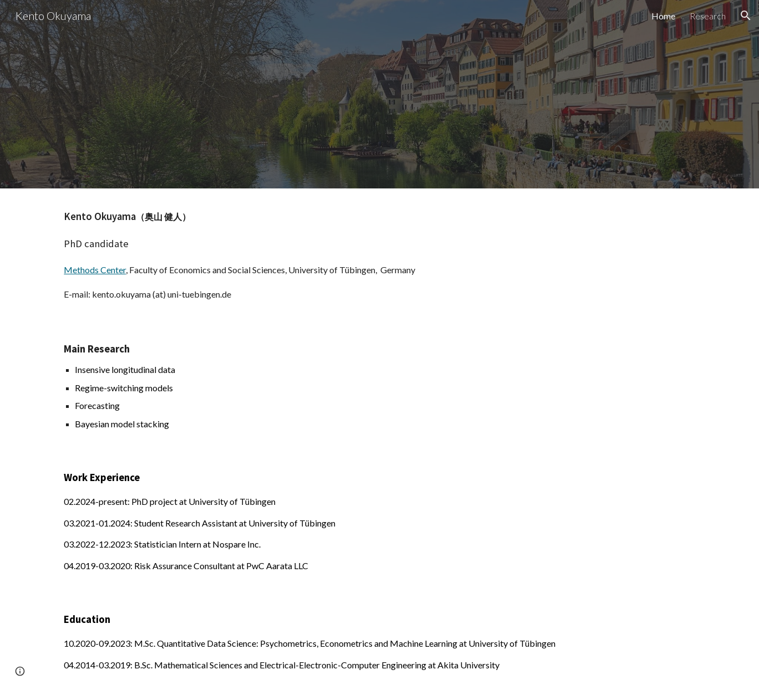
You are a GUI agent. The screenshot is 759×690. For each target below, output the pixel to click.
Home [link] (663, 16)
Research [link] (708, 16)
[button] (745, 15)
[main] (379, 255)
